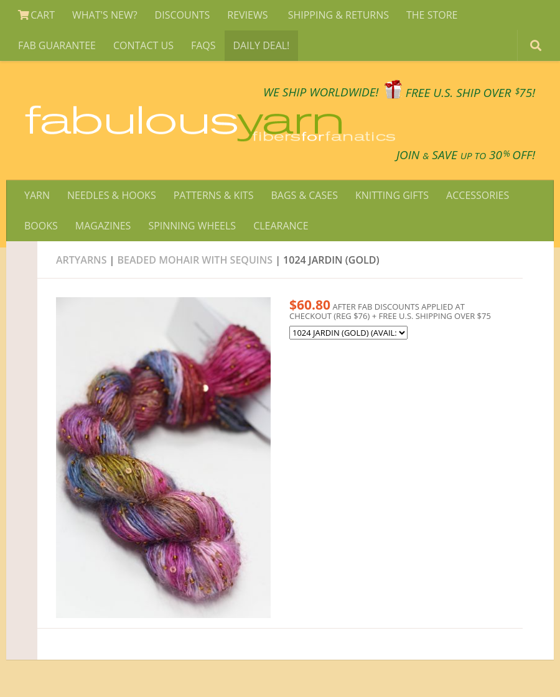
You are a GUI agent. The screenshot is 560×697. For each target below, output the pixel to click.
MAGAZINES (103, 226)
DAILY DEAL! (261, 45)
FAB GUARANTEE (57, 45)
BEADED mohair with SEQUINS (197, 260)
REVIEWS (248, 15)
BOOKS (41, 226)
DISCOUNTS (182, 15)
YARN (37, 195)
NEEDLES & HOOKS (111, 195)
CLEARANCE (280, 226)
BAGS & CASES (304, 195)
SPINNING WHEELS (192, 226)
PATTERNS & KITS (214, 195)
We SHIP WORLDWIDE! (321, 93)
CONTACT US (143, 45)
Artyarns (81, 260)
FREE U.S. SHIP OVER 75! (470, 93)
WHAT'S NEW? (105, 15)
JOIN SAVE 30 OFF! (465, 155)
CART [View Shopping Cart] (36, 15)
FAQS (203, 45)
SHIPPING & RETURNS (338, 15)
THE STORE (431, 15)
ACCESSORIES (477, 195)
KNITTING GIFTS (392, 195)
